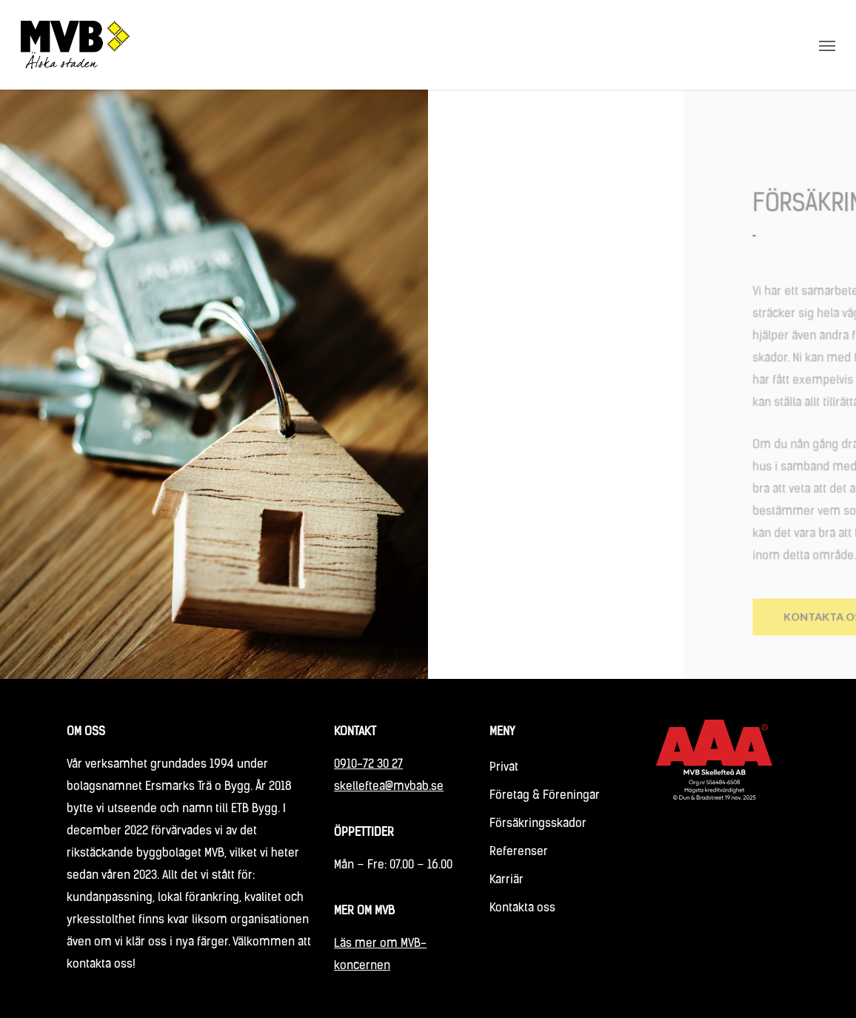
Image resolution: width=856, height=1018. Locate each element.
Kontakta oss (522, 908)
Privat (503, 768)
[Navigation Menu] (827, 45)
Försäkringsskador (537, 824)
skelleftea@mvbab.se (389, 787)
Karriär (506, 880)
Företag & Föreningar (544, 796)
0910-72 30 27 (368, 765)
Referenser (518, 852)
